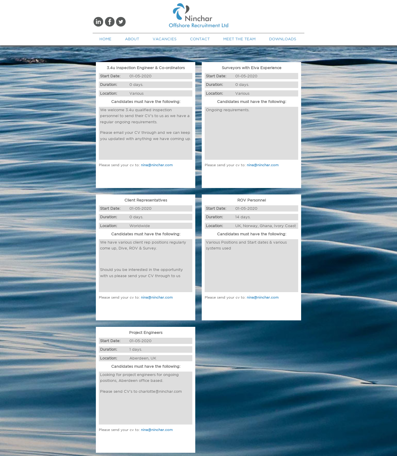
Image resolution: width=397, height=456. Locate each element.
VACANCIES (164, 39)
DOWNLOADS (282, 39)
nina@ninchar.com (157, 165)
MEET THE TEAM (239, 39)
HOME (105, 39)
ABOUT (132, 39)
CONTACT (200, 39)
